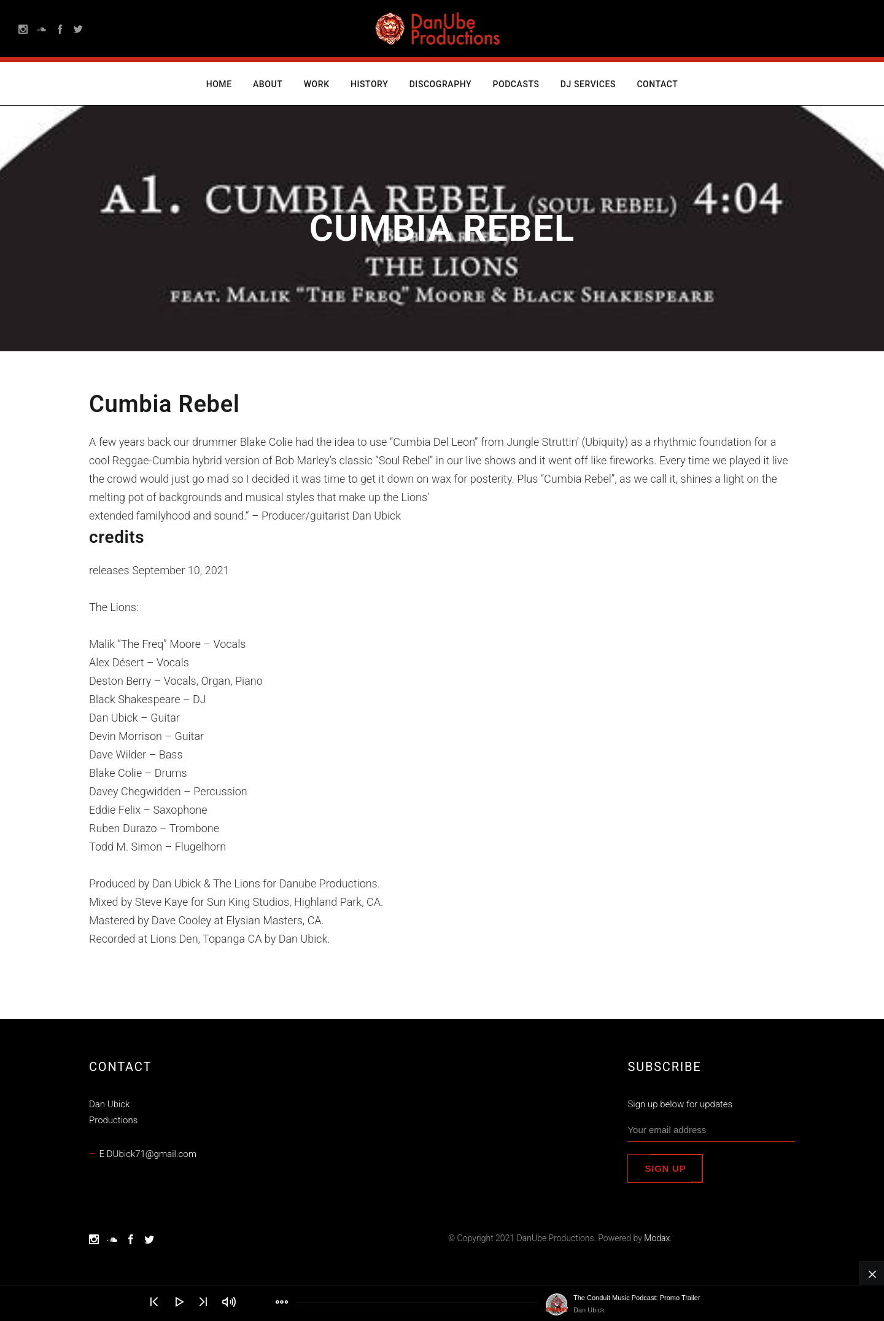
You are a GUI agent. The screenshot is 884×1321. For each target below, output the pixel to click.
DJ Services (588, 84)
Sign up (665, 1168)
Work (317, 84)
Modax (657, 1238)
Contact (657, 84)
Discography (440, 84)
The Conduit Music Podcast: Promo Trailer (636, 1297)
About (267, 84)
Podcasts (515, 84)
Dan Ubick (589, 1310)
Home (219, 84)
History (369, 84)
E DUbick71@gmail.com (147, 1153)
